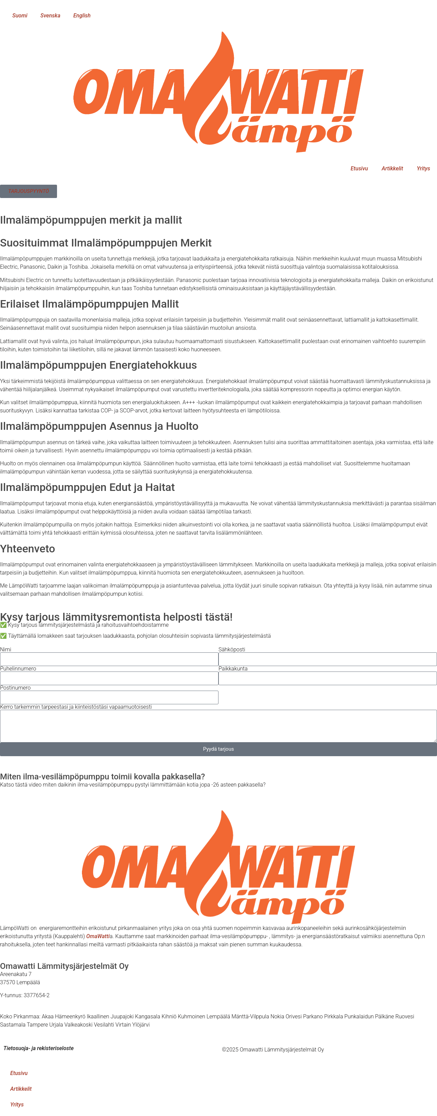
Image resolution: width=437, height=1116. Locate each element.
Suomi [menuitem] (19, 15)
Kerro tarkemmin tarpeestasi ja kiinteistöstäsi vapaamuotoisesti (76, 707)
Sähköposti (231, 649)
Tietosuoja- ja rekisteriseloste (38, 1048)
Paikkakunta (233, 669)
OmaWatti (98, 936)
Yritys (423, 168)
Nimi (5, 649)
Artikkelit (392, 168)
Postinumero (15, 688)
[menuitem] (17, 15)
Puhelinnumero (18, 669)
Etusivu (359, 168)
